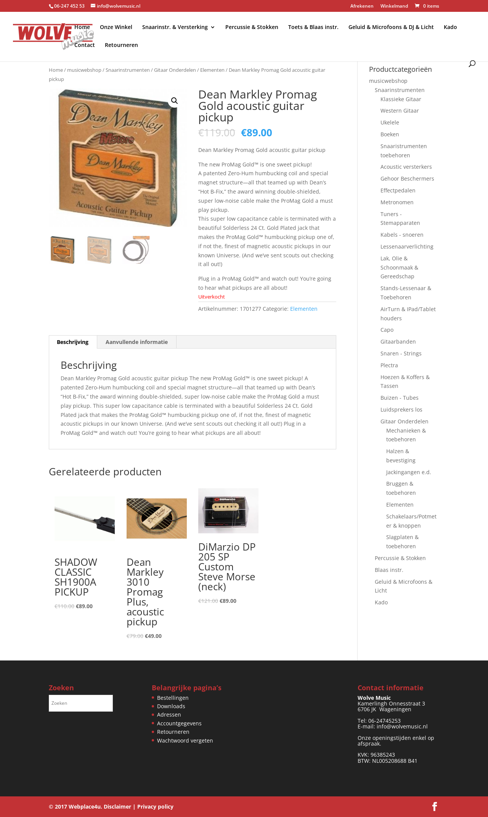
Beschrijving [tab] (72, 342)
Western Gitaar (399, 110)
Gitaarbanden (398, 341)
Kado (450, 27)
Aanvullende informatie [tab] (137, 342)
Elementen (212, 69)
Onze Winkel (116, 27)
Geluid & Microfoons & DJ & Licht (391, 27)
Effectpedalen (398, 190)
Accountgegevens (179, 723)
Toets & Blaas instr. (313, 27)
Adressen (169, 714)
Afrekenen (362, 6)
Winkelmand (394, 6)
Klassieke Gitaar (400, 99)
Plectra (389, 365)
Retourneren (121, 45)
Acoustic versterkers (406, 166)
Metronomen (397, 202)
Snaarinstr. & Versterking (175, 27)
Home (82, 27)
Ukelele (389, 122)
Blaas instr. (389, 569)
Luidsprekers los (401, 409)
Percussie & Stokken (251, 27)
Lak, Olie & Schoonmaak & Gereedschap (399, 267)
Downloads (171, 706)
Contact (84, 45)
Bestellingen (173, 697)
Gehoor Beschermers (407, 178)
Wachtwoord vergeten (185, 740)
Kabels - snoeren (402, 234)
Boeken (389, 134)
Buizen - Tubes (399, 397)
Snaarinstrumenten (128, 69)
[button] (174, 101)
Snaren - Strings (401, 353)
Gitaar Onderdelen (175, 69)
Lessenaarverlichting (406, 246)
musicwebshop (84, 69)
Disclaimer (117, 806)
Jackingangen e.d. (408, 472)
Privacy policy (155, 806)
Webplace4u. (85, 806)
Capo (386, 329)
